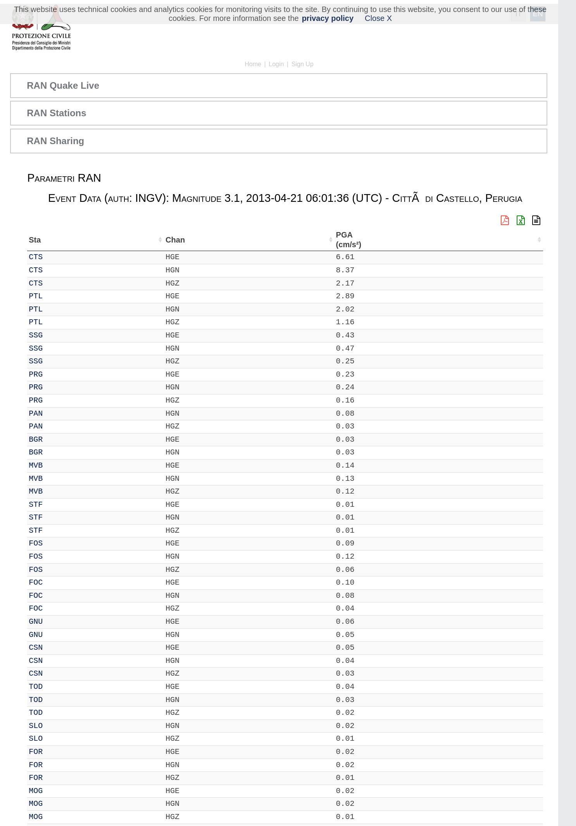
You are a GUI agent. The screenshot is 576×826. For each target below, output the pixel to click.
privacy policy (328, 18)
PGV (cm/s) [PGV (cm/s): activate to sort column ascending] (459, 240)
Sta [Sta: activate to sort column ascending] (56, 240)
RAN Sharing (55, 141)
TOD (57, 686)
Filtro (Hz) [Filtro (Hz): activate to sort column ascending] (314, 240)
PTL (57, 296)
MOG (57, 791)
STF (57, 504)
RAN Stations (56, 113)
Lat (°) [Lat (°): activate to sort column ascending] (133, 240)
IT (33, 257)
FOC (57, 582)
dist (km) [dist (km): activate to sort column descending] (363, 240)
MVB (57, 465)
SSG (57, 335)
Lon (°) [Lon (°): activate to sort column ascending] (170, 240)
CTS (57, 257)
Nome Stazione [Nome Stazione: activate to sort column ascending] (221, 240)
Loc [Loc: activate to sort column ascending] (107, 240)
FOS (57, 543)
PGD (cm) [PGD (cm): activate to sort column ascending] (487, 240)
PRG (57, 374)
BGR (57, 439)
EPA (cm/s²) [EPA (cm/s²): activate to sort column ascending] (427, 240)
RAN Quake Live (63, 85)
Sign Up (302, 64)
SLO (57, 726)
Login (276, 64)
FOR (57, 752)
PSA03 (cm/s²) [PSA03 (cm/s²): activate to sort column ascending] (523, 240)
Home (253, 64)
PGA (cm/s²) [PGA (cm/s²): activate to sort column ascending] (392, 240)
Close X (378, 18)
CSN (57, 647)
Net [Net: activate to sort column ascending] (35, 240)
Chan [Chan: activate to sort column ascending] (81, 240)
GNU (57, 621)
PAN (57, 413)
